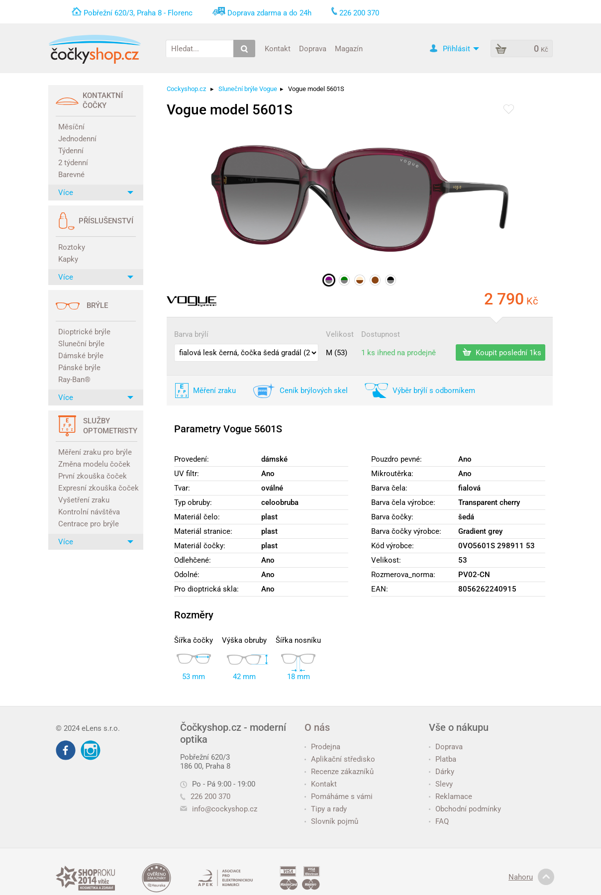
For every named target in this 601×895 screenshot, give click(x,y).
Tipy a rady (325, 808)
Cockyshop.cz (186, 89)
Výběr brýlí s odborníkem (434, 390)
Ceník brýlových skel (314, 390)
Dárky (441, 771)
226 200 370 (205, 796)
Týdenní (71, 150)
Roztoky (71, 247)
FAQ (439, 821)
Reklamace (450, 796)
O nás (317, 727)
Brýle (97, 305)
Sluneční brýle (81, 343)
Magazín (349, 48)
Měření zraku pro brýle (95, 452)
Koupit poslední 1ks (502, 352)
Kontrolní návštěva (89, 511)
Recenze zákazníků (339, 771)
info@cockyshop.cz (224, 808)
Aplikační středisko (339, 759)
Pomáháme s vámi (338, 796)
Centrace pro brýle (88, 523)
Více (95, 192)
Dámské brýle (80, 355)
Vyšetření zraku (83, 500)
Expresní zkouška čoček (97, 488)
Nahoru (531, 877)
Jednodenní (77, 138)
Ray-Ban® (74, 379)
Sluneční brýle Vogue (247, 89)
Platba (442, 759)
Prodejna (322, 746)
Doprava (312, 48)
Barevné (71, 174)
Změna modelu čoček (94, 464)
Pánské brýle (79, 367)
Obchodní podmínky (465, 808)
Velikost (340, 334)
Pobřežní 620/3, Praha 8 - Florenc (138, 12)
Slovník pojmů (331, 821)
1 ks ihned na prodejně (398, 352)
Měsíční (71, 126)
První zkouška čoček (92, 476)
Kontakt (278, 48)
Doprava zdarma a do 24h (269, 12)
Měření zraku (214, 390)
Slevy (441, 784)
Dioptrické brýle (84, 331)
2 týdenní (73, 162)
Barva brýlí (191, 334)
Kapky (68, 259)
